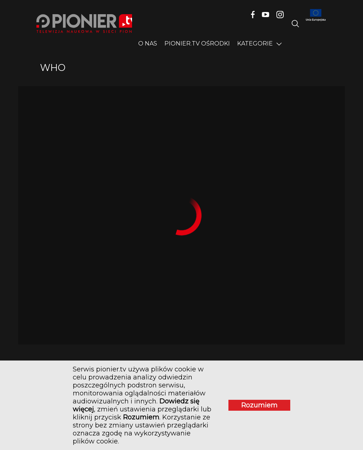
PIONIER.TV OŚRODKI (197, 43)
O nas (147, 43)
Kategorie (255, 43)
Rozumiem (259, 405)
